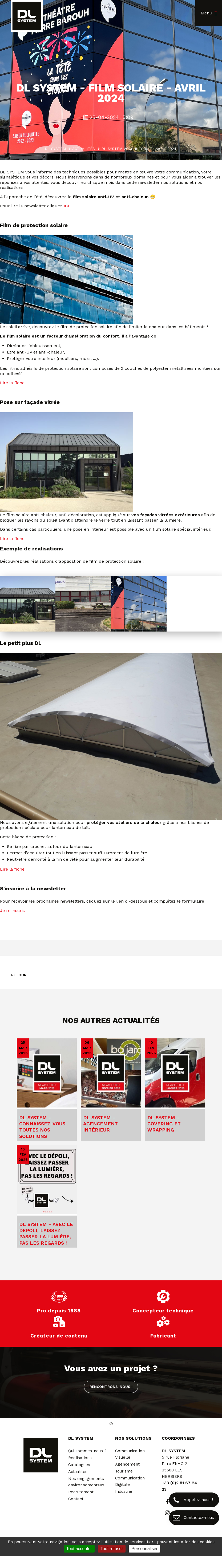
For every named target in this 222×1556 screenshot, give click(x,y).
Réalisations (80, 1457)
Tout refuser (111, 1548)
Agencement (127, 1464)
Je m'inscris (12, 910)
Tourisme (124, 1471)
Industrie (123, 1491)
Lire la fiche (12, 382)
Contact (75, 1499)
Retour (18, 975)
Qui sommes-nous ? (87, 1450)
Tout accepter (79, 1548)
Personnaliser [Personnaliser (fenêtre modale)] (144, 1548)
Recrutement (81, 1492)
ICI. (67, 205)
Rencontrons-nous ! (111, 1386)
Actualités (77, 1471)
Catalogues (79, 1464)
